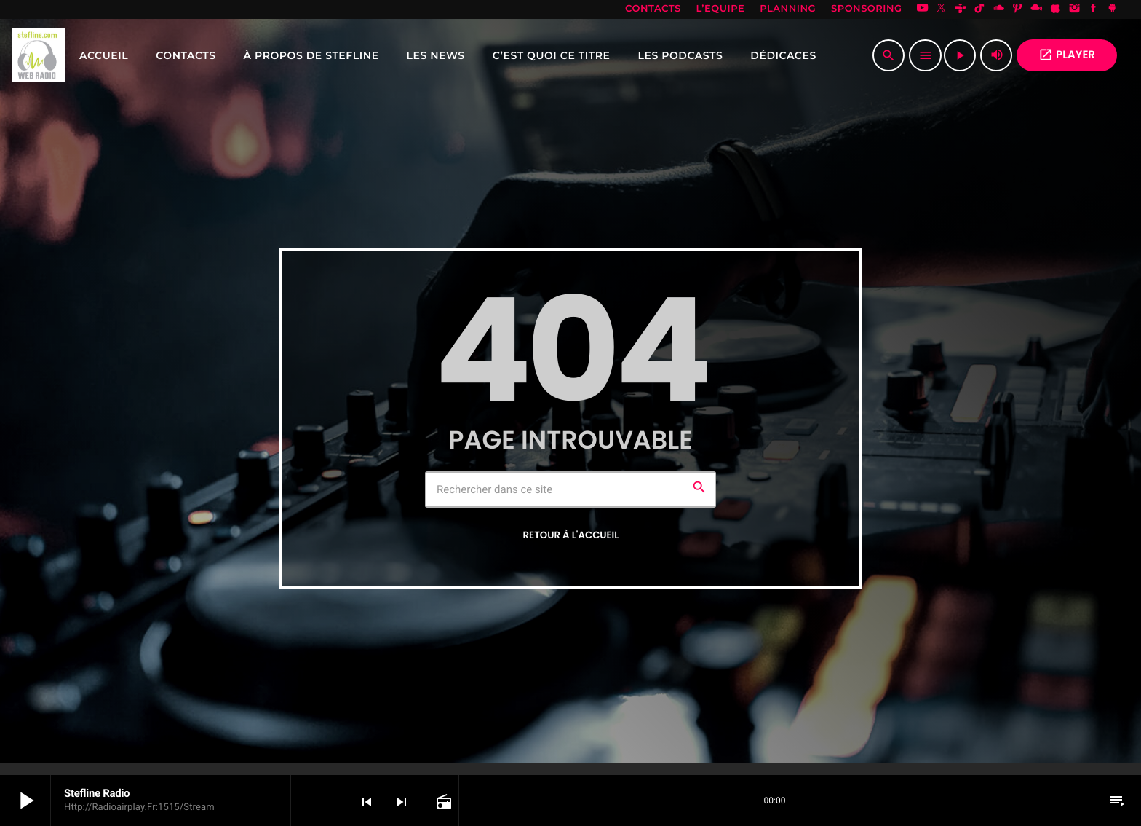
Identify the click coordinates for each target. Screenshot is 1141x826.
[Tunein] (960, 9)
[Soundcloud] (998, 9)
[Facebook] (1094, 9)
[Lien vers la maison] (38, 55)
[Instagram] (1075, 9)
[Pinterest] (1017, 9)
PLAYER (1066, 55)
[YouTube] (923, 9)
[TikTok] (979, 9)
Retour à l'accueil (571, 535)
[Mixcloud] (1036, 9)
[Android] (1112, 9)
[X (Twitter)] (941, 9)
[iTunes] (1056, 9)
